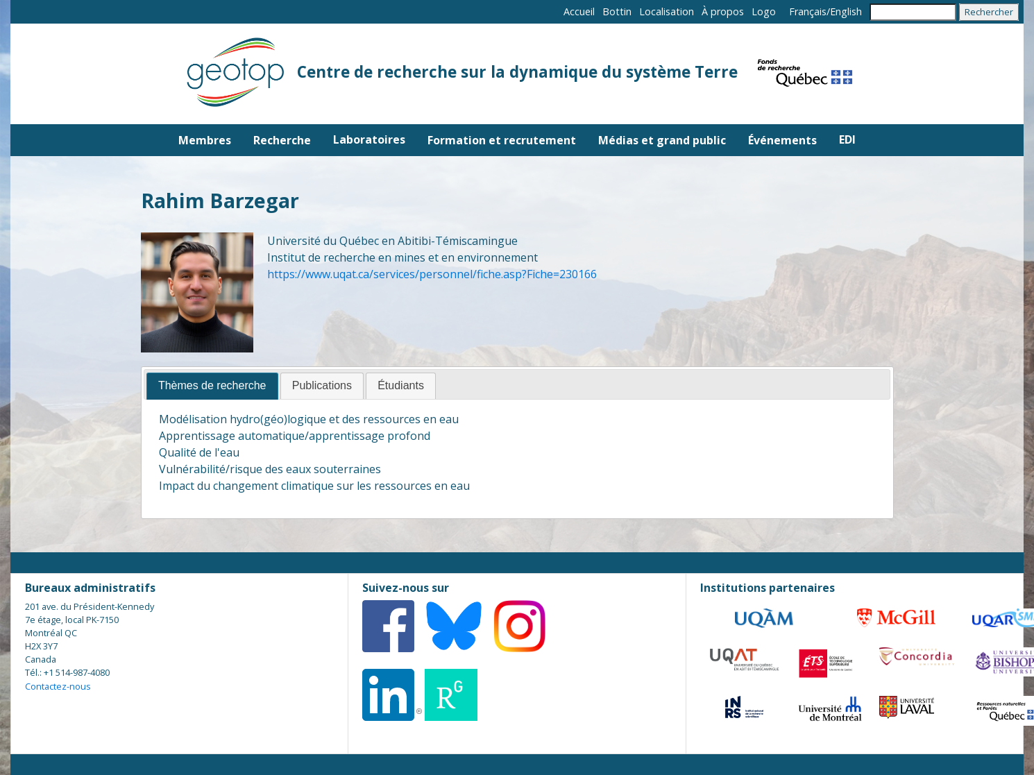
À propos (723, 11)
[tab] (212, 386)
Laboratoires (369, 139)
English (846, 11)
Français (808, 11)
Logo (764, 11)
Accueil (579, 11)
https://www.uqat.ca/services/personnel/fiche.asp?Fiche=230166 (432, 274)
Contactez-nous (58, 686)
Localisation (666, 11)
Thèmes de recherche (212, 385)
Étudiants (401, 385)
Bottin (617, 11)
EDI (847, 139)
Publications (322, 385)
